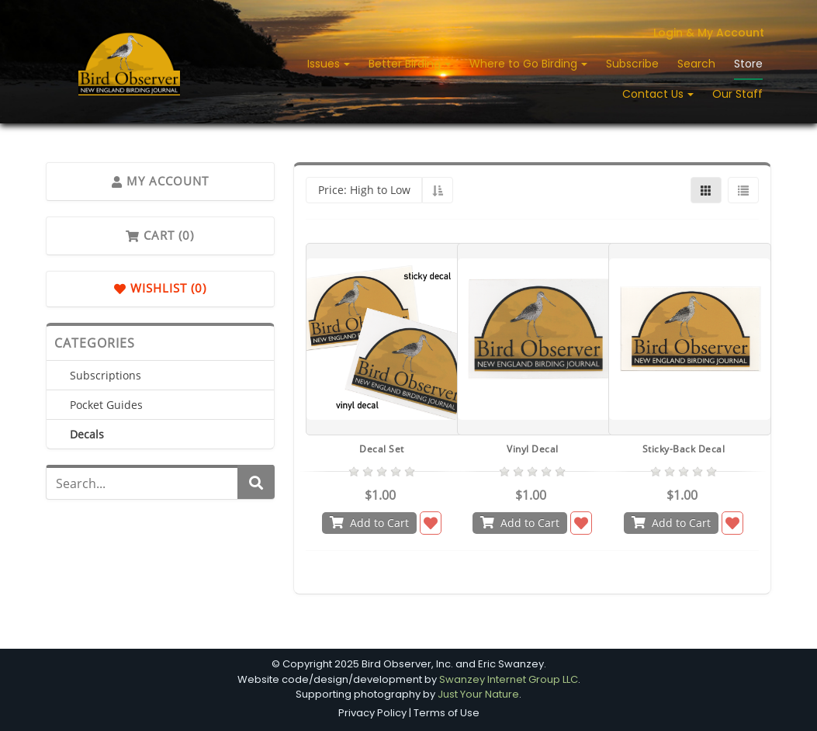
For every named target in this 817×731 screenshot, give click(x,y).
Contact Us (654, 94)
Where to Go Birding (524, 63)
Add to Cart (369, 522)
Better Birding (406, 63)
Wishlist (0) (160, 289)
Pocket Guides (106, 404)
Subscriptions (105, 375)
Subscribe (632, 63)
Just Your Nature (478, 694)
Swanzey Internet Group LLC (508, 679)
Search (696, 63)
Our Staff (737, 94)
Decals (87, 434)
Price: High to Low (364, 189)
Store (748, 63)
